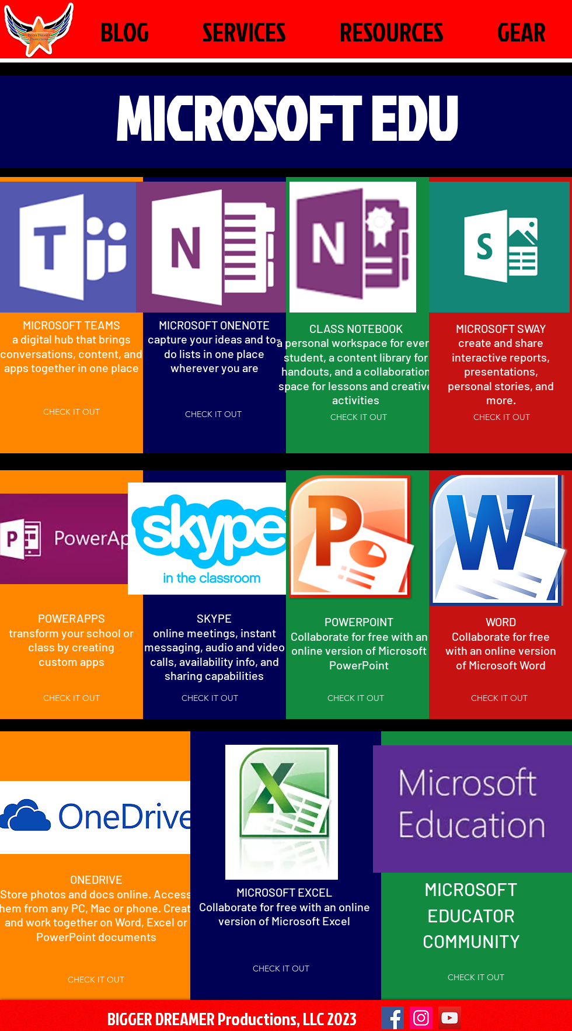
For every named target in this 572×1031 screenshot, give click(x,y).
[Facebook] (392, 1017)
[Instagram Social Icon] (421, 1017)
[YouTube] (449, 1017)
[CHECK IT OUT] (71, 412)
